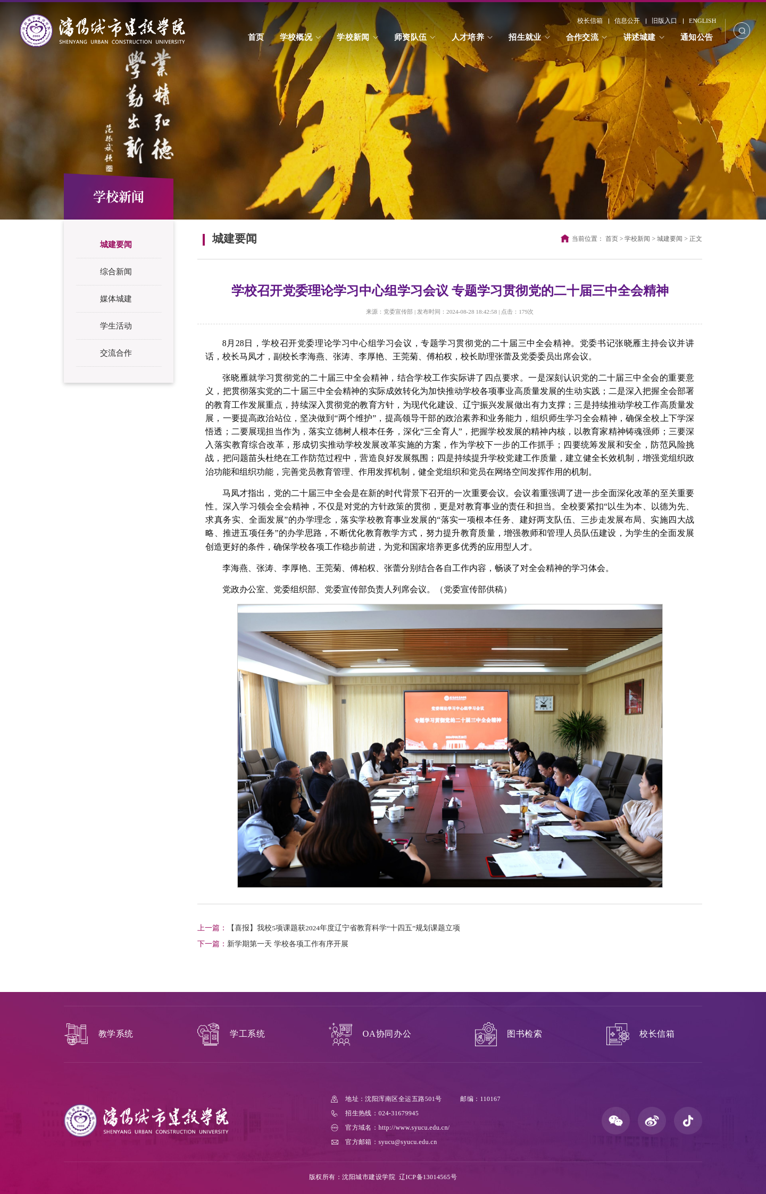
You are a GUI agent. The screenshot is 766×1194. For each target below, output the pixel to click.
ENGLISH (702, 20)
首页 (611, 238)
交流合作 (116, 353)
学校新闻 (637, 238)
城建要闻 (116, 244)
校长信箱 (590, 20)
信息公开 (627, 20)
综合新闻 (116, 271)
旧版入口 (664, 20)
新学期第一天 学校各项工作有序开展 (272, 944)
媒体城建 (116, 299)
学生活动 (116, 326)
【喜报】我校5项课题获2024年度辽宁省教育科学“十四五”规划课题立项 (328, 928)
